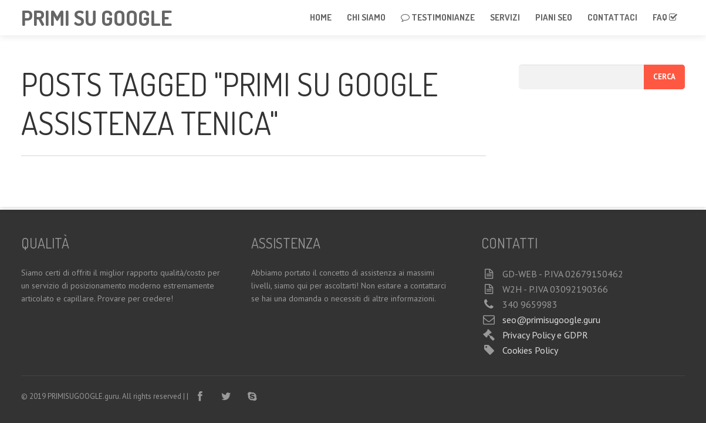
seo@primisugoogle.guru (551, 319)
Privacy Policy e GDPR (545, 335)
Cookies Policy (530, 350)
